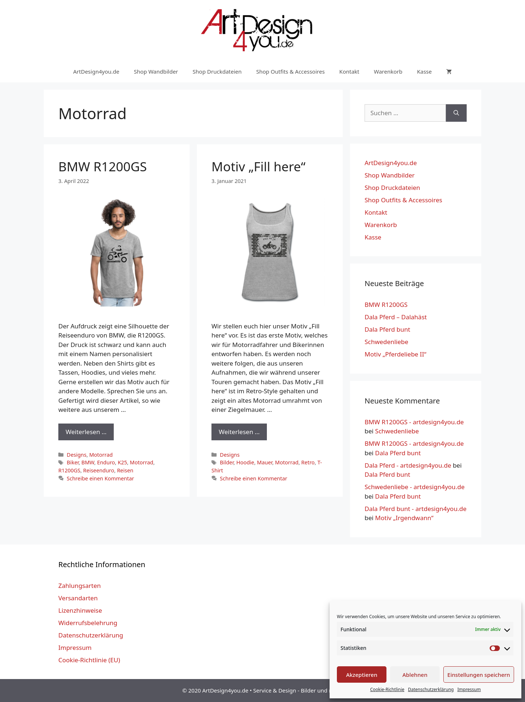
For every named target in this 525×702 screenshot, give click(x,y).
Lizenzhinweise (80, 610)
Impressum (469, 689)
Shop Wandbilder (156, 71)
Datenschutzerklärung (431, 689)
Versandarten (78, 598)
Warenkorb (388, 71)
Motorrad (101, 454)
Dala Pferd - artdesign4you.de (408, 465)
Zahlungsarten (79, 585)
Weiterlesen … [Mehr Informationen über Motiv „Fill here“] (239, 432)
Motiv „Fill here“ (258, 166)
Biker (73, 462)
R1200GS (69, 470)
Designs (76, 454)
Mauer (264, 462)
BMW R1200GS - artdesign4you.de (414, 422)
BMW (87, 462)
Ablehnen (415, 674)
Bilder (227, 462)
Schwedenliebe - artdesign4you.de (414, 487)
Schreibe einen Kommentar (100, 478)
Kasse (424, 71)
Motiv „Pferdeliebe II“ (395, 354)
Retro (308, 462)
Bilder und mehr (322, 690)
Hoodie (245, 462)
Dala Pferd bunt (387, 329)
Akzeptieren (361, 674)
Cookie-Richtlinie (387, 689)
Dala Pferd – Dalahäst (396, 317)
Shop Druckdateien (216, 71)
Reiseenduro (98, 470)
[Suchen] (456, 113)
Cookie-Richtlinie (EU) (89, 660)
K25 (122, 462)
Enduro (106, 462)
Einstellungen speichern (478, 674)
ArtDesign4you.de (96, 71)
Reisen (125, 470)
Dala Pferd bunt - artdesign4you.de (416, 508)
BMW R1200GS (102, 166)
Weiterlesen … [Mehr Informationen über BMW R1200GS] (86, 432)
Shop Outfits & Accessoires (290, 71)
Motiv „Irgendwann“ (404, 518)
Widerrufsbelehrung (87, 623)
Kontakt (349, 71)
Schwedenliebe (386, 342)
